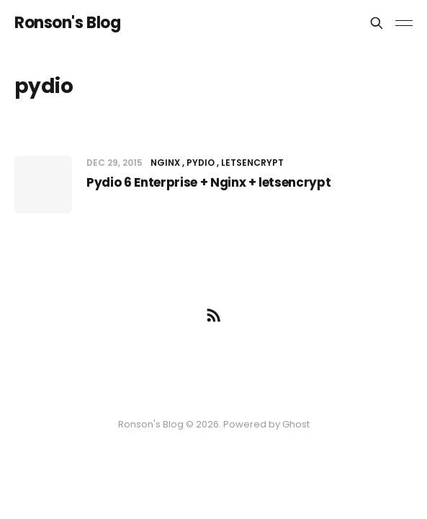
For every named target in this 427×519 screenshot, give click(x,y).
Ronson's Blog (67, 23)
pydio (200, 162)
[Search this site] (376, 23)
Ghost (296, 424)
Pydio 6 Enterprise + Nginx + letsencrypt (208, 182)
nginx (165, 162)
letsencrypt (252, 162)
